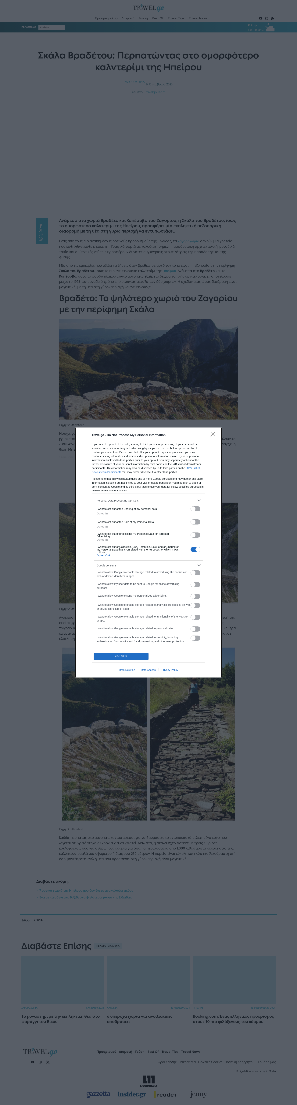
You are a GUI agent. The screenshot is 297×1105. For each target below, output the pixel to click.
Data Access (148, 669)
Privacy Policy (170, 669)
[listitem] (148, 500)
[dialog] (148, 552)
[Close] (214, 435)
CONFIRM (121, 656)
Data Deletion (127, 669)
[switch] (195, 508)
